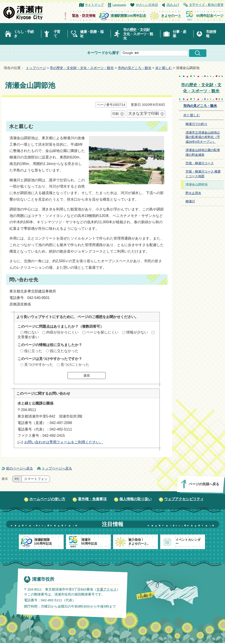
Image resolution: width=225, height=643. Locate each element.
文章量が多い (28, 337)
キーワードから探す (103, 53)
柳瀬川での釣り (197, 124)
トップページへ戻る (57, 468)
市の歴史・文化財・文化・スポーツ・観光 (82, 68)
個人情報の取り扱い (135, 499)
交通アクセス (106, 589)
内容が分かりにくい (62, 332)
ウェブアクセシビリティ (184, 499)
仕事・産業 (179, 34)
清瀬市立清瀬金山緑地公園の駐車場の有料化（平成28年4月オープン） (203, 137)
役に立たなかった (64, 351)
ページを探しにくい (102, 332)
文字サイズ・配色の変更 (206, 4)
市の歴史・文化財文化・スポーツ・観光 (138, 34)
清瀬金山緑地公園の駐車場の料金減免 (203, 152)
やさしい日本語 (147, 4)
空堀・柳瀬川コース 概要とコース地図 (203, 174)
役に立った (33, 351)
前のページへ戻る (19, 468)
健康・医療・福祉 (91, 34)
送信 (86, 375)
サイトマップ (94, 4)
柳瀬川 (190, 201)
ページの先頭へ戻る (204, 484)
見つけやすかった (38, 364)
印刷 (115, 113)
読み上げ (173, 4)
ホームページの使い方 (47, 499)
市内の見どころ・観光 (134, 68)
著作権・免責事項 (92, 499)
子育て (57, 34)
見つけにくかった (75, 364)
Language (119, 4)
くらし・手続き (24, 34)
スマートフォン (36, 479)
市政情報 (211, 34)
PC (17, 479)
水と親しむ (163, 68)
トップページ (36, 68)
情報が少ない (137, 332)
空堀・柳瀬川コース (200, 163)
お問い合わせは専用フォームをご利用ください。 (63, 442)
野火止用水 (193, 193)
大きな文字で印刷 (143, 113)
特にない (31, 332)
